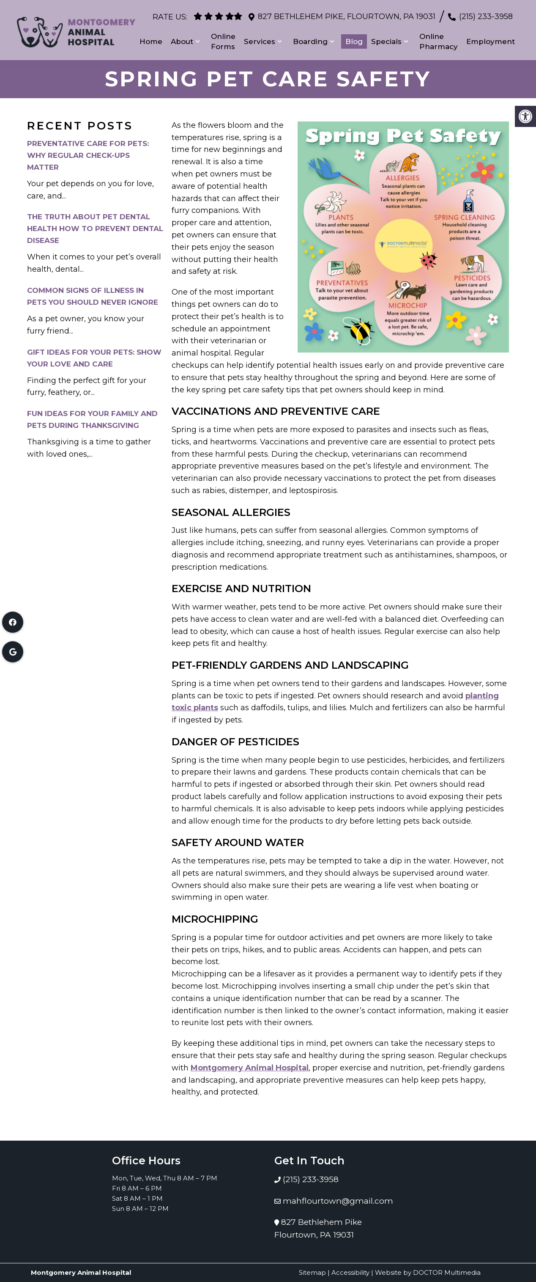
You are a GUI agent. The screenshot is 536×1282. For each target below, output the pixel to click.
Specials (386, 38)
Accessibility (350, 1272)
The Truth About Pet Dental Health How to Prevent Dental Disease (95, 228)
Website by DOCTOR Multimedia (428, 1272)
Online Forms (223, 38)
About (182, 38)
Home (150, 38)
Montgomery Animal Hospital (250, 1067)
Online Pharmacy (438, 38)
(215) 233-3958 (486, 13)
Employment (490, 38)
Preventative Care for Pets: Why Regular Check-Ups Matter (88, 155)
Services (259, 38)
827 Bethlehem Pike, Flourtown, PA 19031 (346, 13)
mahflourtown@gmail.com (338, 1201)
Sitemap (312, 1272)
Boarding (310, 38)
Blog (354, 38)
